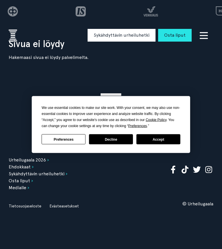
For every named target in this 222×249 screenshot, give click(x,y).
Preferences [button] (137, 126)
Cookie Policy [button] (156, 120)
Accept (158, 139)
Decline (111, 139)
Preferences (64, 139)
